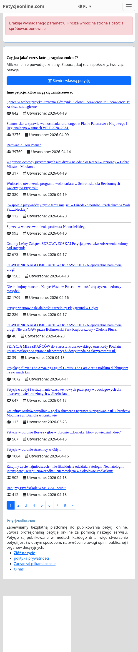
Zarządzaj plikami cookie (34, 563)
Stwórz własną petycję (69, 80)
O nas (19, 569)
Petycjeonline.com (23, 6)
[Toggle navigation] (129, 6)
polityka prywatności (31, 558)
